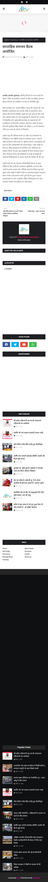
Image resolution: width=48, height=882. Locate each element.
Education (6, 554)
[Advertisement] (24, 383)
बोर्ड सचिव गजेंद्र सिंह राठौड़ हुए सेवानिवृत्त (28, 444)
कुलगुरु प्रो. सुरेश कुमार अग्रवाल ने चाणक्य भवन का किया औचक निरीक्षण (28, 469)
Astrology (6, 551)
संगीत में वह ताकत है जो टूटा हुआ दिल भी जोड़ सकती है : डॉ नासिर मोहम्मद (28, 506)
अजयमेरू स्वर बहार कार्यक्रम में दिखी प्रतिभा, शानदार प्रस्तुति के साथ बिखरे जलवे (29, 767)
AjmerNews (14, 40)
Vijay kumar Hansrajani (13, 57)
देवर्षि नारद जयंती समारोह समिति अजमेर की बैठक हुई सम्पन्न (29, 457)
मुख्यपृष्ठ (6, 40)
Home (5, 548)
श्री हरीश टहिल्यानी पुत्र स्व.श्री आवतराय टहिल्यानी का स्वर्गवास (27, 422)
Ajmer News (29, 548)
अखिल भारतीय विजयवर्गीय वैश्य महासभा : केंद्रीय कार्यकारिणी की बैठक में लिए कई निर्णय (29, 840)
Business (28, 551)
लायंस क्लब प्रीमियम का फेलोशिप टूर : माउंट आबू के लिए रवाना (29, 779)
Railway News (8, 557)
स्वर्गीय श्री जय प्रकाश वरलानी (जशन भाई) (28, 433)
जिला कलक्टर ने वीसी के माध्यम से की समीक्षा (27, 865)
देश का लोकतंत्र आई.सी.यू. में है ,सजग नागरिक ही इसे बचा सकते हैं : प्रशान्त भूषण (29, 481)
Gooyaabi (36, 878)
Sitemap (6, 560)
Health (27, 554)
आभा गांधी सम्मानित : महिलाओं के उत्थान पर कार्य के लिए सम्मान (29, 814)
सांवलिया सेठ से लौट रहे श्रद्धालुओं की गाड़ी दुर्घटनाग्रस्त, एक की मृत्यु (29, 493)
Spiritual (28, 557)
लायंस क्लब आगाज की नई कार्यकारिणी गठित (27, 853)
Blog (18, 878)
